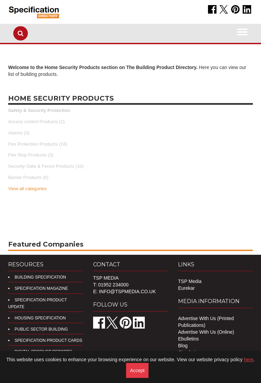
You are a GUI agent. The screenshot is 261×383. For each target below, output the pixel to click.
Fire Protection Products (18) (37, 144)
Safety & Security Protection (39, 110)
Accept (137, 370)
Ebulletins (188, 339)
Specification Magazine (41, 288)
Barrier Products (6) (28, 177)
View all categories (27, 188)
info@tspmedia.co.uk (127, 291)
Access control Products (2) (36, 121)
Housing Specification (40, 318)
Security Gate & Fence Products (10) (46, 166)
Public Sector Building (41, 329)
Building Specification (40, 277)
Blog (183, 345)
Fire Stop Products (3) (30, 154)
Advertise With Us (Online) (206, 332)
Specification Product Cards (48, 340)
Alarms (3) (19, 132)
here (249, 359)
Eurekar (186, 288)
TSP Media (190, 281)
